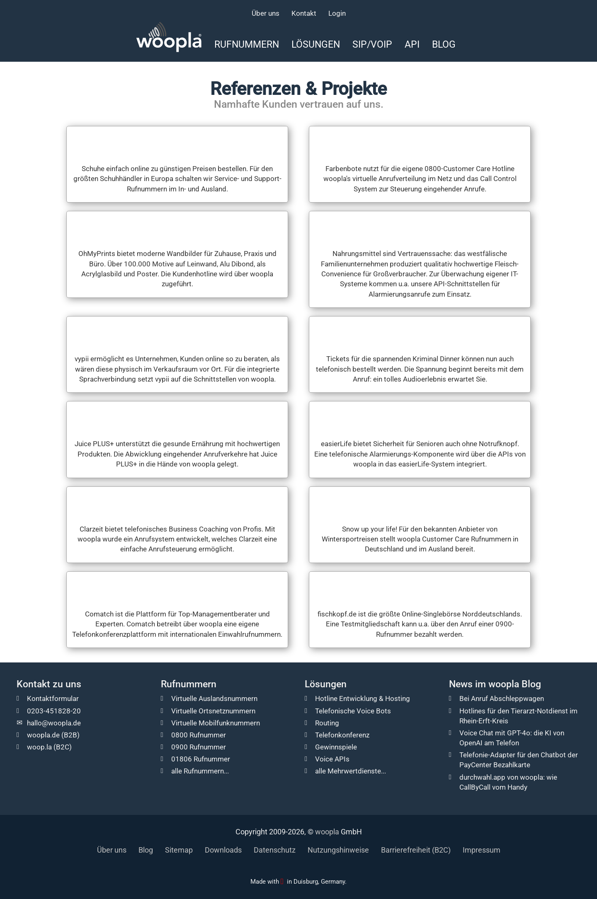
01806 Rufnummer (200, 759)
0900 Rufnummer (198, 747)
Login (337, 13)
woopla (327, 831)
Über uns (265, 13)
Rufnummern (246, 44)
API (412, 44)
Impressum (481, 850)
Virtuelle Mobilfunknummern (215, 723)
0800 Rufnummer (198, 735)
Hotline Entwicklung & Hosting (362, 698)
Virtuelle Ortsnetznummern (213, 711)
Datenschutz (275, 850)
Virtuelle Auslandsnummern (214, 698)
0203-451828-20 (54, 711)
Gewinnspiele (336, 747)
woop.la (39, 747)
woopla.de (43, 735)
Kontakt (303, 13)
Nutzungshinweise (338, 850)
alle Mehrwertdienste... (350, 771)
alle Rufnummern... (200, 771)
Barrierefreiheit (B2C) (416, 850)
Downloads (223, 850)
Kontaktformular (53, 698)
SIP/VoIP (372, 44)
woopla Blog (514, 684)
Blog (444, 44)
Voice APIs (332, 759)
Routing (327, 723)
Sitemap (179, 850)
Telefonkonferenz (342, 735)
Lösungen (315, 44)
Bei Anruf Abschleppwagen (501, 698)
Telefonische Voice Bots (353, 711)
